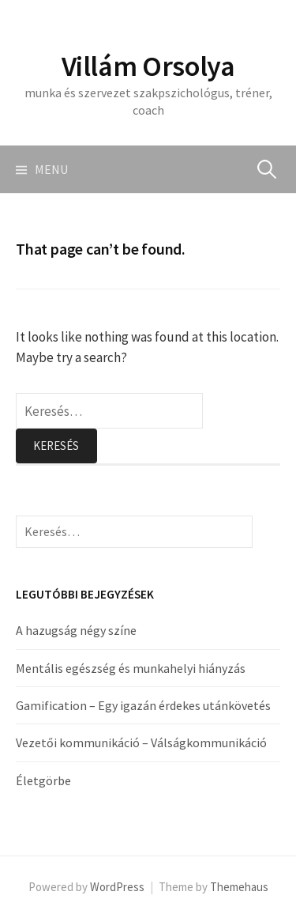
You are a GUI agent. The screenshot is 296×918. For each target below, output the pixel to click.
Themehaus (239, 886)
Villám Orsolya (148, 66)
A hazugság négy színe (76, 630)
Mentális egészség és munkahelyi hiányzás (130, 668)
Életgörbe (43, 780)
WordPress (117, 886)
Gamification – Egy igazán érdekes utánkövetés (143, 705)
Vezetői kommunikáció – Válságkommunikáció (141, 742)
